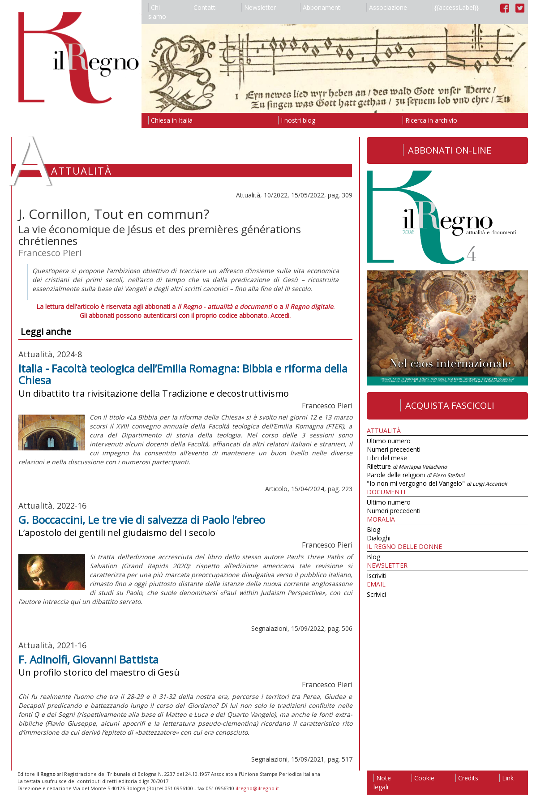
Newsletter (258, 7)
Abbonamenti (321, 7)
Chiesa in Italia (170, 120)
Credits (466, 778)
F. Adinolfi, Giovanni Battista (88, 659)
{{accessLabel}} (455, 7)
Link (506, 778)
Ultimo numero (389, 441)
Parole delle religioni (415, 475)
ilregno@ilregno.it (257, 788)
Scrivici (376, 594)
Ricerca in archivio (430, 120)
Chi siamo (157, 12)
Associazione (386, 7)
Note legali (382, 782)
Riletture (407, 466)
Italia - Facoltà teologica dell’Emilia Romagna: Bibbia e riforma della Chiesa (183, 374)
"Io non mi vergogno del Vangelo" (437, 483)
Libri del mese (387, 458)
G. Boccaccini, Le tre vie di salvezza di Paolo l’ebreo (141, 519)
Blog (373, 529)
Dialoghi (379, 538)
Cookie (423, 778)
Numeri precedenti (394, 449)
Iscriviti (376, 575)
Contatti (204, 7)
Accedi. (280, 315)
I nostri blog (296, 120)
